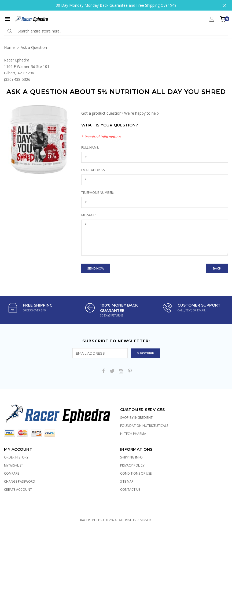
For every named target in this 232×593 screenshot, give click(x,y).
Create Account (18, 489)
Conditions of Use (136, 473)
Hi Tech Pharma (133, 433)
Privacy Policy (132, 465)
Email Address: (93, 170)
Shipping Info (131, 457)
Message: (88, 215)
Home (9, 47)
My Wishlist (13, 465)
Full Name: (90, 147)
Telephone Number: (97, 192)
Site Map (127, 481)
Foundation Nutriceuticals (144, 425)
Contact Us (130, 489)
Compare (11, 473)
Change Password (19, 481)
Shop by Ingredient (136, 417)
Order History (16, 457)
